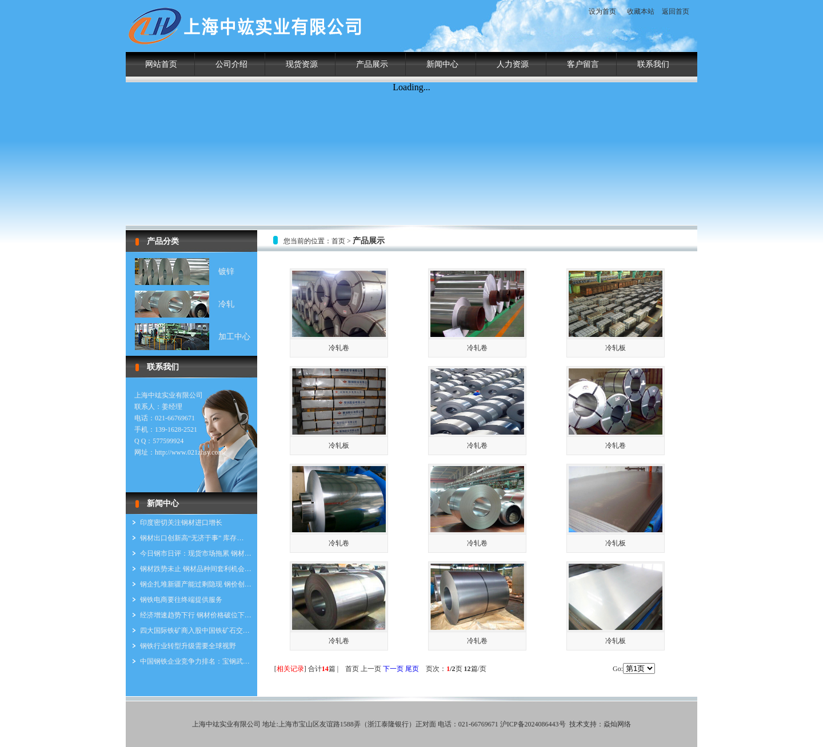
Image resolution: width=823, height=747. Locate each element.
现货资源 (302, 64)
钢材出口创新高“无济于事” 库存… (192, 538)
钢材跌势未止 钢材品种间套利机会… (195, 569)
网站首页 (161, 64)
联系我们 (653, 64)
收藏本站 (640, 11)
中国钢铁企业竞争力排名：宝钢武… (195, 661)
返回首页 (675, 11)
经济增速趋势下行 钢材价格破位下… (195, 615)
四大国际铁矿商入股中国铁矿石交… (195, 630)
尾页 (412, 669)
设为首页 (602, 11)
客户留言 (583, 64)
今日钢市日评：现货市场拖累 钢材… (195, 553)
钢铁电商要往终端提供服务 (181, 600)
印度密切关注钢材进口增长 (181, 523)
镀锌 (226, 271)
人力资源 (513, 64)
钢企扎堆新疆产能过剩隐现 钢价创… (195, 584)
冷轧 (226, 304)
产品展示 (372, 64)
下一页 (393, 669)
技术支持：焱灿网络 (600, 724)
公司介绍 (231, 64)
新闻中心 (442, 64)
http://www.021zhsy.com (189, 452)
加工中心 (234, 336)
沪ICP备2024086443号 (533, 724)
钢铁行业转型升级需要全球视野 (188, 646)
